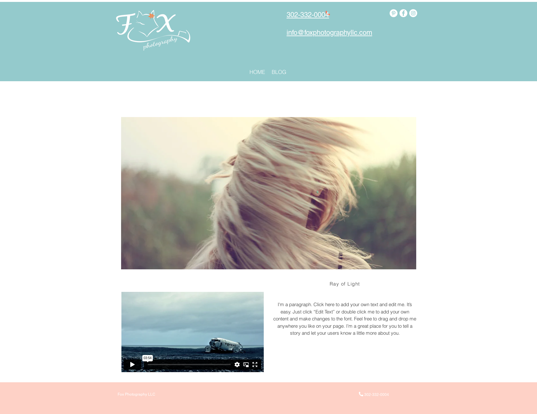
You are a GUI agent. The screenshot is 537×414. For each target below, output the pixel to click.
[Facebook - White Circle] (403, 13)
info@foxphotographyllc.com (329, 32)
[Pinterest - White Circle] (394, 13)
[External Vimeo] (192, 332)
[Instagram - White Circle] (413, 13)
